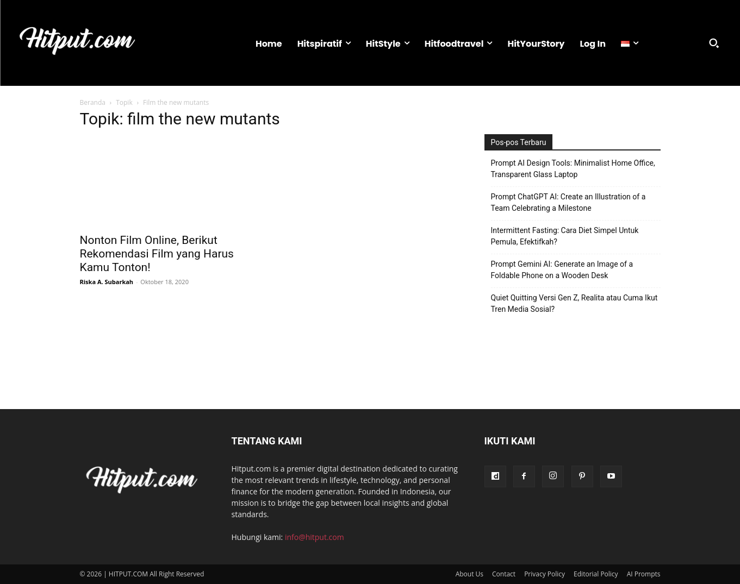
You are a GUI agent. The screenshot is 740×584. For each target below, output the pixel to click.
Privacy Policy (544, 574)
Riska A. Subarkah (107, 282)
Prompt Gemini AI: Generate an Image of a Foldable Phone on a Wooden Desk (562, 270)
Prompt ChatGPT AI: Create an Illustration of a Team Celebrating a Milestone (568, 202)
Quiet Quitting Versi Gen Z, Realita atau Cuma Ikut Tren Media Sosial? (574, 303)
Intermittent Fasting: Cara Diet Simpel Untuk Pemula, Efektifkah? (565, 236)
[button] (714, 43)
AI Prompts (644, 574)
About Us (469, 574)
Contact (503, 574)
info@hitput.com (314, 537)
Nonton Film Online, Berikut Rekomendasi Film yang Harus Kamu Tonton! (157, 254)
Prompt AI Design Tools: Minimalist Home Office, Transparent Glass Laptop (573, 169)
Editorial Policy (596, 574)
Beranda (92, 102)
